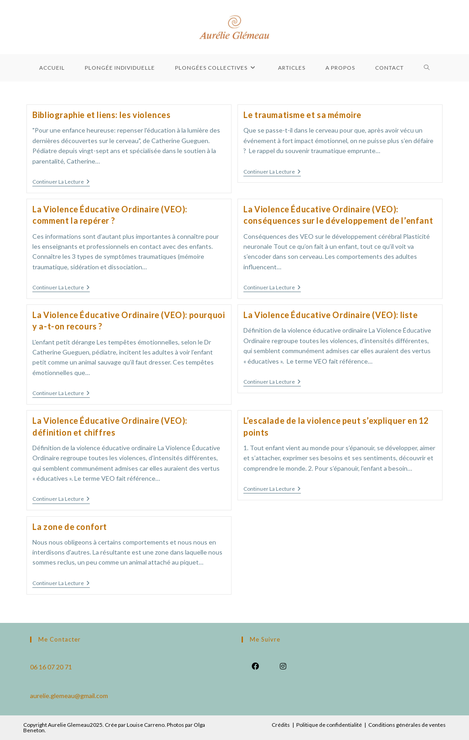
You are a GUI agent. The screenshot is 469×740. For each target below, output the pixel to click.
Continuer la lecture (61, 182)
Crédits (281, 724)
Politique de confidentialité (329, 724)
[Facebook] (255, 665)
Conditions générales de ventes (407, 724)
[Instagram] (283, 665)
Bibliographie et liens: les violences (101, 115)
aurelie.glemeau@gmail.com (69, 695)
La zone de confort (69, 527)
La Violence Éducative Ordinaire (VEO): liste (330, 315)
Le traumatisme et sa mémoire (302, 115)
